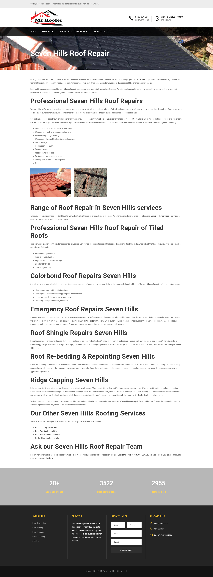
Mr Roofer (126, 455)
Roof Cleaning (38, 532)
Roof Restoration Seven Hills (47, 434)
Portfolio (65, 31)
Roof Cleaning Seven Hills (46, 427)
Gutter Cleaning (38, 536)
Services (46, 31)
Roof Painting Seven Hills (46, 431)
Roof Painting (37, 527)
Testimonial (82, 31)
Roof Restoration (39, 523)
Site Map (35, 541)
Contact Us (99, 31)
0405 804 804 (141, 17)
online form (48, 458)
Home (33, 31)
